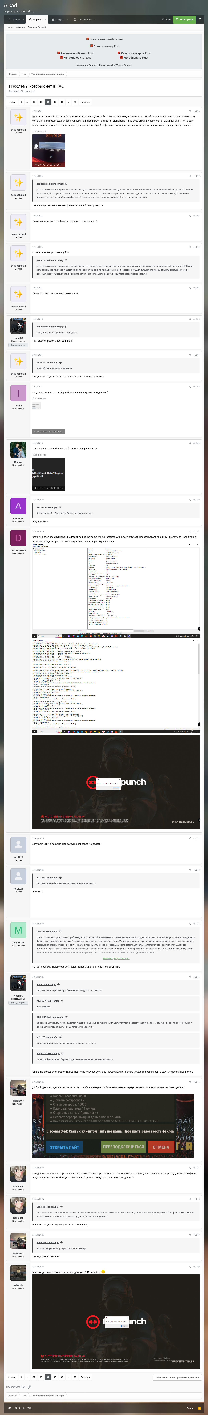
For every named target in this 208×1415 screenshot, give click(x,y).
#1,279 (196, 1235)
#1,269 (196, 443)
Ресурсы (60, 19)
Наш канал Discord (86, 65)
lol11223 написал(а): (47, 878)
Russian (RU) (23, 1408)
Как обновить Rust (136, 57)
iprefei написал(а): (46, 984)
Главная (16, 19)
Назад (13, 102)
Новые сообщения (16, 27)
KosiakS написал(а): (47, 363)
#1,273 (196, 870)
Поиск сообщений (37, 27)
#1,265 (196, 288)
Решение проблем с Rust (77, 53)
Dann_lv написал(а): (47, 931)
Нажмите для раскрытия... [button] (116, 958)
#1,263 (196, 216)
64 (48, 102)
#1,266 (196, 319)
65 (55, 102)
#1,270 (196, 500)
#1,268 (196, 387)
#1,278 (196, 1199)
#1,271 (196, 532)
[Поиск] (199, 20)
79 (75, 102)
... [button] (27, 102)
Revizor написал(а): (47, 507)
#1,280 (196, 1267)
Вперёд (84, 102)
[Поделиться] (190, 111)
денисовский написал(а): (50, 184)
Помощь (191, 1408)
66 (62, 102)
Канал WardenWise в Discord (115, 65)
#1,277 (196, 1168)
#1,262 (196, 176)
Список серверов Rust (136, 53)
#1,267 (196, 355)
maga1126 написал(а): (48, 1053)
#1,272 (196, 838)
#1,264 (196, 247)
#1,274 (196, 924)
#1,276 (196, 1082)
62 (34, 102)
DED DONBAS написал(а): (50, 1017)
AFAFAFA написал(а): (48, 1001)
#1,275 (196, 977)
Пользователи (85, 19)
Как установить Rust (77, 57)
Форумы (38, 19)
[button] (24, 20)
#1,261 (196, 111)
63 (41, 102)
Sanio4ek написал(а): (48, 1207)
